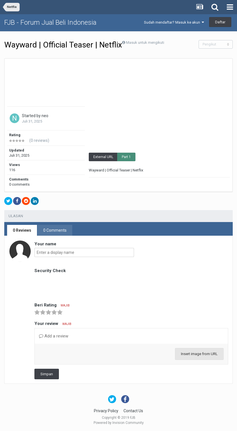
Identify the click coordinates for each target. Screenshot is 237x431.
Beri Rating (52, 305)
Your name (45, 243)
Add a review (53, 336)
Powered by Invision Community (119, 423)
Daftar (220, 22)
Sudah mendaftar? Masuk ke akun (174, 22)
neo (45, 115)
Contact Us (133, 411)
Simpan (46, 374)
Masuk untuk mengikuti (145, 42)
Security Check (50, 270)
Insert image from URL (199, 354)
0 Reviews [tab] (22, 230)
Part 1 (126, 157)
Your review (52, 323)
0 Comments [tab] (55, 230)
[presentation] (77, 286)
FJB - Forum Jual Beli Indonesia (50, 22)
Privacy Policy (106, 411)
